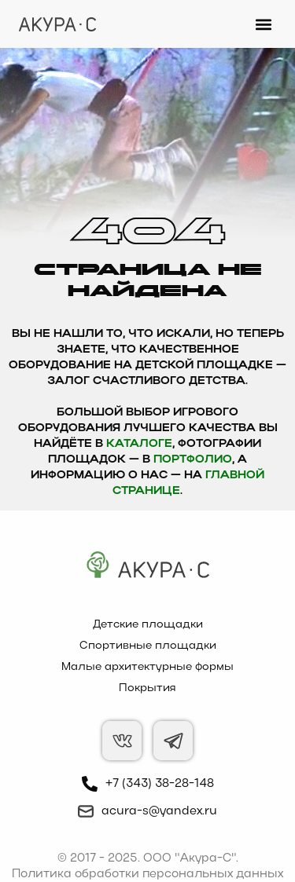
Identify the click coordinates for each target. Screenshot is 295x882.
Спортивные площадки (147, 646)
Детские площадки (148, 625)
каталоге (139, 444)
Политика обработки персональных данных (147, 874)
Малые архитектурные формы (147, 667)
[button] (263, 24)
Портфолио (192, 460)
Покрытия (147, 688)
